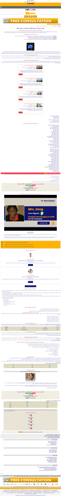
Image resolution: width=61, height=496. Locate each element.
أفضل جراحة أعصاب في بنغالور (52, 451)
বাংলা (56, 24)
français (53, 24)
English (48, 24)
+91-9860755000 (31, 0)
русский (59, 24)
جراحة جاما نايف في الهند (53, 443)
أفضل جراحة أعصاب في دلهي (52, 450)
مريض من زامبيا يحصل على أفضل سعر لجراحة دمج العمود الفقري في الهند (47, 470)
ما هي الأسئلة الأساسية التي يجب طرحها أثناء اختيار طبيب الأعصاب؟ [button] (52, 436)
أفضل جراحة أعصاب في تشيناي (52, 452)
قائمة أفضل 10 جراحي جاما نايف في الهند (51, 459)
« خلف (1, 473)
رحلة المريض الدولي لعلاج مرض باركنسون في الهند (50, 469)
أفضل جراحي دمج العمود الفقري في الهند (51, 460)
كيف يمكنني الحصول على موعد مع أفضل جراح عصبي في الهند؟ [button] (52, 435)
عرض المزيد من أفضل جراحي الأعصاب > (30, 286)
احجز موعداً (20, 74)
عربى (51, 24)
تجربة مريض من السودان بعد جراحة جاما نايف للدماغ (50, 468)
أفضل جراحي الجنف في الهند (53, 458)
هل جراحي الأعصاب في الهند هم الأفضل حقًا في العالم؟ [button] (53, 434)
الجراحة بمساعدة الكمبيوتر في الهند (52, 442)
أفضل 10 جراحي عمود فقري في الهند (52, 461)
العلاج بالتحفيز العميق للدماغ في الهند (52, 441)
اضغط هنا (45, 173)
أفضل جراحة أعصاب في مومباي (52, 449)
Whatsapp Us (28, 185)
